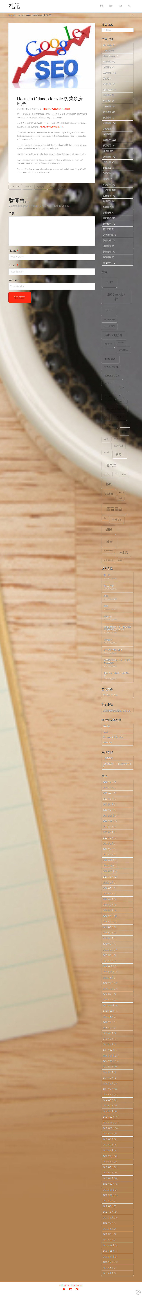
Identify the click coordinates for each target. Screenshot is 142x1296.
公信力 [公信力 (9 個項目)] (125, 424)
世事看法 (107, 62)
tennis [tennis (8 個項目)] (122, 401)
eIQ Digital (107, 45)
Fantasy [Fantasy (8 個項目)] (108, 383)
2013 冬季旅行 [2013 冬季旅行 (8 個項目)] (109, 320)
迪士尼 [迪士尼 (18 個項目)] (123, 552)
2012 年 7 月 (108, 1212)
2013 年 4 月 (108, 1161)
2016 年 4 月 (108, 994)
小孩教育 (107, 106)
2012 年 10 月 (109, 1195)
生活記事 (107, 190)
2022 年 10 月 (109, 821)
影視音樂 (107, 112)
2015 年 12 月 (109, 1005)
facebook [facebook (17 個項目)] (112, 375)
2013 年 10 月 (109, 1128)
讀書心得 (107, 240)
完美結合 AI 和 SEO (113, 650)
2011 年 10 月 (108, 1256)
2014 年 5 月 (108, 1089)
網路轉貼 (107, 218)
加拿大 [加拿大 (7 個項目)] (115, 439)
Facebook (107, 50)
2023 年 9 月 (108, 799)
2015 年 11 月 (108, 1011)
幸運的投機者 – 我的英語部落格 (116, 710)
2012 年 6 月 (108, 1217)
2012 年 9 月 (108, 1200)
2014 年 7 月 (108, 1078)
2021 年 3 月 (108, 849)
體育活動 (107, 263)
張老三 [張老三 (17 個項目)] (120, 454)
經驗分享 (107, 212)
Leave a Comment (61, 109)
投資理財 (107, 129)
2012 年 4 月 (108, 1228)
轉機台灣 (108, 639)
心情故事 (107, 123)
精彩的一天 (109, 585)
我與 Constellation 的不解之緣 (117, 674)
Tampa (28, 187)
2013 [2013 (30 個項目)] (109, 311)
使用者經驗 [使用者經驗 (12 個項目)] (109, 425)
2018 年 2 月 (108, 944)
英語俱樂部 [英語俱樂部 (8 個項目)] (108, 551)
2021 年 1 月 (108, 855)
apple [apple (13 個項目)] (108, 344)
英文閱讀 (107, 229)
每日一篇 (107, 162)
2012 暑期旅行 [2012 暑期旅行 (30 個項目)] (116, 297)
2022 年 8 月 (108, 832)
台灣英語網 (108, 90)
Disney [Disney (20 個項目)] (110, 359)
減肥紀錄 (107, 173)
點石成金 (108, 616)
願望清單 (107, 257)
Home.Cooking (109, 56)
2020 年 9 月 (108, 877)
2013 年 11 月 (108, 1122)
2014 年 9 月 (108, 1067)
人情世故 (107, 67)
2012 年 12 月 (109, 1184)
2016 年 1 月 (108, 1000)
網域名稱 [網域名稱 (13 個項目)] (117, 519)
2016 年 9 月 (108, 977)
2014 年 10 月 (109, 1061)
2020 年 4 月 (108, 899)
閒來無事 (107, 251)
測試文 (47, 109)
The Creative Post (110, 695)
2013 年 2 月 (108, 1173)
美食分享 (107, 223)
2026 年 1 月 (108, 787)
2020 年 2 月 (108, 910)
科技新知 (107, 201)
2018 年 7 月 (108, 933)
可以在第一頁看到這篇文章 (51, 127)
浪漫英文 (107, 168)
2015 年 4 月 (108, 1044)
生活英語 (107, 184)
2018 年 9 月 (108, 927)
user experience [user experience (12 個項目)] (114, 408)
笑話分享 (107, 207)
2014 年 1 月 (108, 1111)
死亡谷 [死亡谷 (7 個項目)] (121, 493)
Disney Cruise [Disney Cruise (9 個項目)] (111, 367)
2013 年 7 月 (108, 1145)
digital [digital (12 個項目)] (123, 349)
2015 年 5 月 (108, 1039)
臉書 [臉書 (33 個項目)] (109, 542)
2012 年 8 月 (108, 1206)
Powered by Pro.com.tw (71, 1285)
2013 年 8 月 (108, 1139)
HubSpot (106, 726)
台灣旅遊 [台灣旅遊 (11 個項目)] (118, 445)
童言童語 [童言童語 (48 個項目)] (114, 509)
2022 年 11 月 (108, 815)
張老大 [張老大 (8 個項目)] (106, 474)
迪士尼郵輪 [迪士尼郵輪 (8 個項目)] (108, 560)
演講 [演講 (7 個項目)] (120, 498)
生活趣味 (107, 196)
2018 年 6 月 (108, 938)
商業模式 (107, 95)
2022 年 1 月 (108, 838)
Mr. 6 (105, 731)
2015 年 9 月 (108, 1016)
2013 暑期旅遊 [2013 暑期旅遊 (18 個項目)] (113, 335)
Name (13, 250)
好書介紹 (107, 101)
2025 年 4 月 (108, 793)
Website (13, 280)
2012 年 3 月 (108, 1234)
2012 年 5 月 (108, 1223)
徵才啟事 (107, 117)
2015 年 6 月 (108, 1033)
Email (13, 265)
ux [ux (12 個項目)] (106, 417)
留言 (12, 213)
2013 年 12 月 (109, 1117)
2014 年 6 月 (108, 1083)
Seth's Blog (107, 743)
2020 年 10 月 (109, 871)
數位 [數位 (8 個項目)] (124, 474)
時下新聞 (107, 145)
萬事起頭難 (108, 235)
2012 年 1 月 (108, 1240)
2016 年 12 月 (109, 966)
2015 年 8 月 (108, 1022)
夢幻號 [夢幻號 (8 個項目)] (106, 452)
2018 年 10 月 (109, 921)
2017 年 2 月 (108, 955)
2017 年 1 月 (108, 961)
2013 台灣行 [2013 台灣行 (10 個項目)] (109, 326)
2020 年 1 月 (108, 916)
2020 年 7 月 (108, 888)
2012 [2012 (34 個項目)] (109, 282)
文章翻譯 (107, 134)
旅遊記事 (107, 140)
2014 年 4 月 (108, 1095)
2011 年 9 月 (108, 1262)
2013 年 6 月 (108, 1150)
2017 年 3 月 (108, 949)
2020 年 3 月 (108, 905)
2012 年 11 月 (108, 1189)
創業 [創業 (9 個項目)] (106, 439)
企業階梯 (107, 73)
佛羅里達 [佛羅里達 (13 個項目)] (119, 417)
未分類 (106, 151)
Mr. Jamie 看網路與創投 (113, 737)
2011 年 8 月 (108, 1267)
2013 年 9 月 (108, 1134)
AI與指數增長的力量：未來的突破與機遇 (117, 661)
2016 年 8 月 (108, 983)
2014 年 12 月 (109, 1050)
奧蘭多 (52, 187)
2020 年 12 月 (109, 860)
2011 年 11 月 (108, 1251)
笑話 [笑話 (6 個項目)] (104, 518)
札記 (14, 6)
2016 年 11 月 (108, 972)
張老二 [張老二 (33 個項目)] (111, 466)
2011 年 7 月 (108, 1273)
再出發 (106, 78)
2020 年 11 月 (108, 866)
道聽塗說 (107, 246)
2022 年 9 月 (108, 827)
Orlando (15, 187)
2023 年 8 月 (108, 804)
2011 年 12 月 (108, 1245)
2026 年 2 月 (108, 782)
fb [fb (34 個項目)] (121, 387)
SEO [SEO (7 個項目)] (120, 395)
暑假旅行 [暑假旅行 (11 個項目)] (108, 493)
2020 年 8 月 (108, 882)
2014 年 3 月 (108, 1100)
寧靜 (106, 606)
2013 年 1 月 (108, 1178)
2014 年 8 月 (108, 1072)
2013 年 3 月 (108, 1167)
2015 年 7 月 (108, 1027)
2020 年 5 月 (108, 894)
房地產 (63, 187)
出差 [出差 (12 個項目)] (124, 432)
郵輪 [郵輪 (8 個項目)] (120, 560)
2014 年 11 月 (108, 1055)
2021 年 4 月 (108, 843)
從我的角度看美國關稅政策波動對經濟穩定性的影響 (117, 628)
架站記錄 (107, 157)
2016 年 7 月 (108, 988)
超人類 (107, 575)
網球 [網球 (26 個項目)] (109, 530)
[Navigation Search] (129, 6)
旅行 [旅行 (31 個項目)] (109, 484)
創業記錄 (107, 84)
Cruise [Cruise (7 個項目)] (121, 343)
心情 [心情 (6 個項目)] (115, 474)
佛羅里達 (40, 187)
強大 (106, 596)
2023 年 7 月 (108, 810)
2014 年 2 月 (108, 1106)
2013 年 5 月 (108, 1156)
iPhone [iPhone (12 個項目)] (108, 396)
